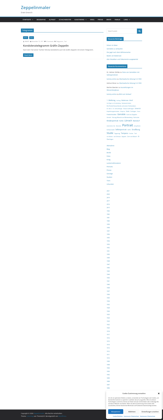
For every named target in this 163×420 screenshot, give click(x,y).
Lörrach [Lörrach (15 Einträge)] (128, 120)
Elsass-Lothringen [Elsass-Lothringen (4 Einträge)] (128, 108)
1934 (108, 301)
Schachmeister (65, 20)
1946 (108, 268)
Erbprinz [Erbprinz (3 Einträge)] (122, 111)
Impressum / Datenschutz (131, 416)
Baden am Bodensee (114, 56)
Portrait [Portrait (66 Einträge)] (127, 125)
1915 (108, 341)
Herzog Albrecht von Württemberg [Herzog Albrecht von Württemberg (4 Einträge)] (122, 117)
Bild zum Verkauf (125, 94)
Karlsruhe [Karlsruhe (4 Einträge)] (136, 117)
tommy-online (112, 79)
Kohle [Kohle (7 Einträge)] (121, 121)
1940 (108, 284)
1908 (108, 365)
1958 (108, 228)
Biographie (41, 20)
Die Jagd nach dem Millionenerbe (118, 52)
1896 (108, 388)
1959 (108, 224)
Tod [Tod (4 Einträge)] (135, 133)
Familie (117, 20)
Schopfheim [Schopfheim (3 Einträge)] (137, 126)
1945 (108, 271)
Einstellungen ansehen (150, 412)
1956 (108, 234)
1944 (108, 274)
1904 (108, 368)
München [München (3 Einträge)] (118, 126)
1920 (108, 328)
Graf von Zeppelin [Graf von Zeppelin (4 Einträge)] (131, 114)
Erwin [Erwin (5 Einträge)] (128, 111)
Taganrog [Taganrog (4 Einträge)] (117, 133)
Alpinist (52, 20)
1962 (108, 214)
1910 (108, 358)
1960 (108, 221)
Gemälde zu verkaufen (115, 49)
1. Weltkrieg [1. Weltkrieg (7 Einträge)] (111, 100)
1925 (108, 314)
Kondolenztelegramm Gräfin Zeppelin (46, 45)
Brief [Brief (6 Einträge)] (131, 100)
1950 (108, 254)
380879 (27, 41)
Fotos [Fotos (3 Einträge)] (138, 111)
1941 (108, 281)
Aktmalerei (110, 146)
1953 (108, 244)
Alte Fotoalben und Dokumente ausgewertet (122, 59)
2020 (108, 194)
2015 (108, 207)
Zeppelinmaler (35, 7)
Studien (109, 177)
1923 (108, 321)
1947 (108, 264)
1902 (108, 375)
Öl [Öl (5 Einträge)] (138, 136)
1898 (108, 381)
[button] (159, 393)
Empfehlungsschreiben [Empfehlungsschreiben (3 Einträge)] (113, 111)
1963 (108, 211)
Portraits (110, 167)
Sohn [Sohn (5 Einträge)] (129, 130)
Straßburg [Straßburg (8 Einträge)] (136, 129)
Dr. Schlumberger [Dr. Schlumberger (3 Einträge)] (117, 108)
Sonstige (110, 174)
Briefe (108, 20)
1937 (108, 291)
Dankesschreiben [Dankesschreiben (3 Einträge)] (126, 103)
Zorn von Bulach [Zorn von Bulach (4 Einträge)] (132, 136)
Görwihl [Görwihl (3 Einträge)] (109, 117)
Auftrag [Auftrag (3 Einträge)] (118, 100)
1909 (108, 361)
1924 (108, 318)
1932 (108, 304)
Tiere (108, 181)
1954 (108, 241)
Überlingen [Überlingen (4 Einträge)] (110, 139)
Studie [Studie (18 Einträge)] (110, 133)
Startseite (27, 20)
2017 (108, 201)
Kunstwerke (79, 20)
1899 (108, 378)
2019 (108, 197)
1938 (108, 288)
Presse (100, 20)
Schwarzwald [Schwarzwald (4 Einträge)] (110, 130)
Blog (108, 149)
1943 (108, 278)
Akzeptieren (115, 412)
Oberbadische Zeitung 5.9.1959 (130, 79)
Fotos (108, 156)
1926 (108, 311)
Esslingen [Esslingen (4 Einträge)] (133, 111)
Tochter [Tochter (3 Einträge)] (131, 133)
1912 (108, 351)
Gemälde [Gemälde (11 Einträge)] (121, 114)
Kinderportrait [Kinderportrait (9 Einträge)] (112, 120)
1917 (108, 334)
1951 (108, 251)
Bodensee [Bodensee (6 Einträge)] (124, 100)
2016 (108, 204)
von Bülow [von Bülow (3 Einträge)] (110, 136)
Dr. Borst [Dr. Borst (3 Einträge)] (109, 108)
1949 (108, 258)
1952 (108, 248)
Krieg (92, 20)
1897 (108, 385)
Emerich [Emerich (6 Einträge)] (138, 108)
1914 (108, 345)
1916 (108, 338)
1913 (108, 348)
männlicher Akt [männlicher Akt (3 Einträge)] (111, 126)
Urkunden (110, 184)
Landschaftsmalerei (114, 163)
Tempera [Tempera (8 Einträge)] (124, 133)
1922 (108, 324)
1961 (108, 218)
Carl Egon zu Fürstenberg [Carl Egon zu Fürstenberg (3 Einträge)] (114, 103)
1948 (108, 261)
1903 (108, 371)
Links (126, 20)
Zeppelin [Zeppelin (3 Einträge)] (124, 136)
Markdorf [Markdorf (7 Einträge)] (136, 121)
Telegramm (59, 41)
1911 (108, 354)
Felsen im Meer (112, 45)
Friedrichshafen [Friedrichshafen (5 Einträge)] (111, 114)
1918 (108, 331)
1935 (108, 298)
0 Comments (49, 41)
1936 (108, 294)
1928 (108, 308)
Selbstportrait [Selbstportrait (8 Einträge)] (121, 129)
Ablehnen (131, 412)
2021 (108, 191)
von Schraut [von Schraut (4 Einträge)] (117, 136)
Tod (65, 41)
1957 (108, 231)
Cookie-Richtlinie (118, 416)
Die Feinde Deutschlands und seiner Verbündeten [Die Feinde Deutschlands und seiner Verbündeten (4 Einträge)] (121, 106)
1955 (108, 238)
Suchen (139, 31)
